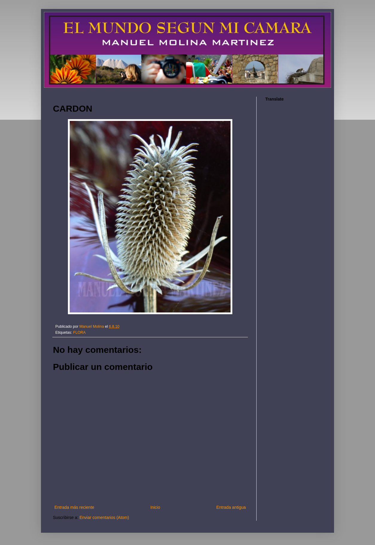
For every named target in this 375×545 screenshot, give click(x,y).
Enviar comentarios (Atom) (104, 517)
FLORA (79, 332)
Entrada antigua (231, 507)
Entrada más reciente (74, 507)
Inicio (155, 507)
